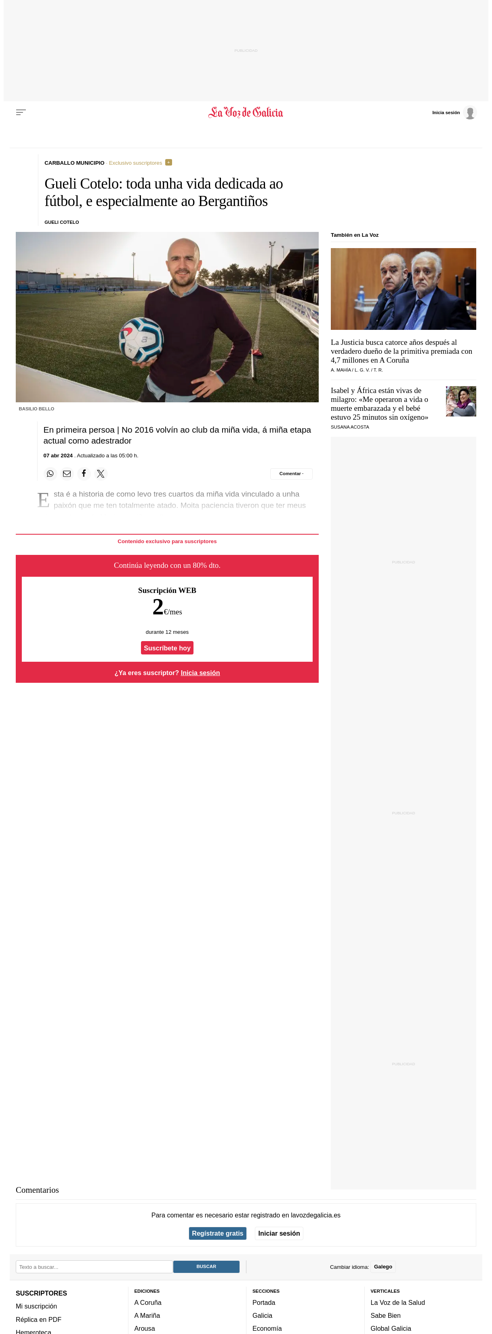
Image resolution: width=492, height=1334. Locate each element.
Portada (263, 1302)
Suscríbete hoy (167, 648)
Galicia (262, 1315)
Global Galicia (391, 1328)
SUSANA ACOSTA (350, 427)
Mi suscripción (36, 1306)
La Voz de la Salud (398, 1302)
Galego (383, 1267)
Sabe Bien (386, 1315)
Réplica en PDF (38, 1319)
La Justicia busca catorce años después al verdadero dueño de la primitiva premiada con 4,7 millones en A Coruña (401, 351)
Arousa (145, 1328)
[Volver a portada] (246, 112)
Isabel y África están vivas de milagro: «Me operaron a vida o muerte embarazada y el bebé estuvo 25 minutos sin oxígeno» (380, 403)
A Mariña (147, 1315)
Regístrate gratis (217, 1233)
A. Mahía (341, 369)
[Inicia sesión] (454, 112)
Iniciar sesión (279, 1233)
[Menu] (21, 112)
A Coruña (148, 1302)
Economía (267, 1328)
